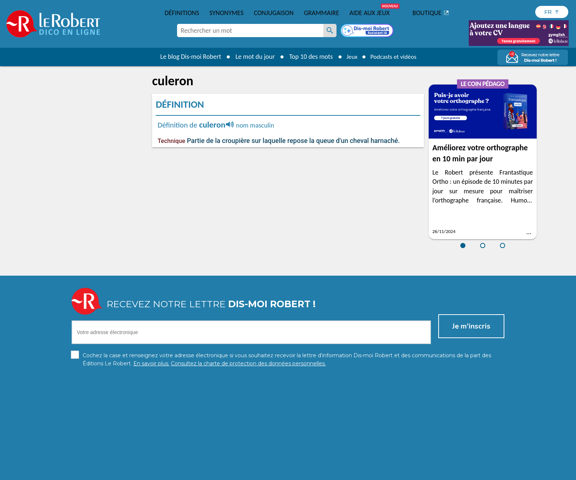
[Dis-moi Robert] (367, 31)
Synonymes (226, 13)
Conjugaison (274, 13)
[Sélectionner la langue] (551, 12)
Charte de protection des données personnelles (206, 472)
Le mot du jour (251, 57)
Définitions (182, 13)
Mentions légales (287, 472)
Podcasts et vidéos (394, 57)
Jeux (350, 57)
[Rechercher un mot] (329, 30)
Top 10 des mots (308, 57)
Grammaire (321, 13)
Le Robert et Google (403, 472)
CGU (369, 472)
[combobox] (250, 30)
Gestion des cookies (336, 472)
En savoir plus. (427, 461)
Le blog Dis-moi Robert (187, 57)
